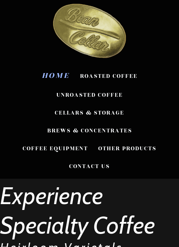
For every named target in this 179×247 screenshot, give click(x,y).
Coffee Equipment (55, 148)
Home (56, 75)
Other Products (127, 148)
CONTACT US (89, 166)
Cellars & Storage (89, 112)
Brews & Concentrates (89, 130)
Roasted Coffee (109, 76)
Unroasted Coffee (89, 95)
